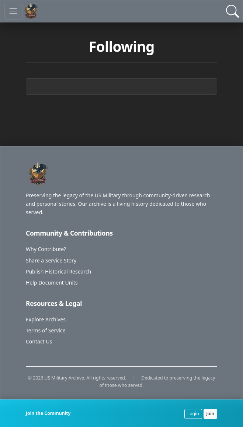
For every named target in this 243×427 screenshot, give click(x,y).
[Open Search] (232, 11)
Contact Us (39, 341)
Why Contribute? (46, 249)
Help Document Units (52, 282)
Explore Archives (46, 319)
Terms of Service (46, 330)
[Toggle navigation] (13, 11)
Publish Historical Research (58, 271)
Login (193, 413)
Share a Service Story (51, 260)
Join (210, 413)
